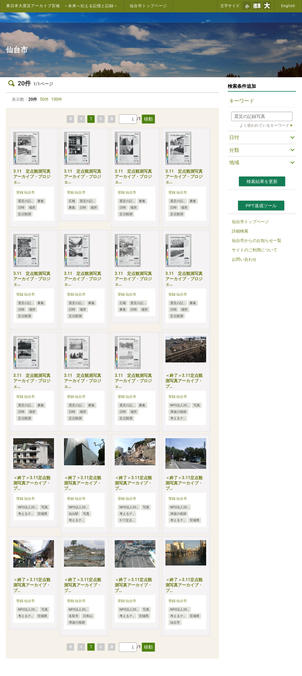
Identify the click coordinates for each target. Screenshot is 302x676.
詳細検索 (240, 231)
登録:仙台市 (25, 192)
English (288, 6)
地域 (234, 162)
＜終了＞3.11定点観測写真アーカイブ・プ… (184, 380)
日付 (234, 137)
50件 (44, 99)
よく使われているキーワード (264, 125)
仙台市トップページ (148, 6)
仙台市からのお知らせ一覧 (256, 240)
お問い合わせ (244, 259)
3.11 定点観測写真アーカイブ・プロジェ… (31, 176)
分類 (234, 150)
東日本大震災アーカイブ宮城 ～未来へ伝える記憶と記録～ (62, 6)
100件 (57, 99)
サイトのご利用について (254, 250)
